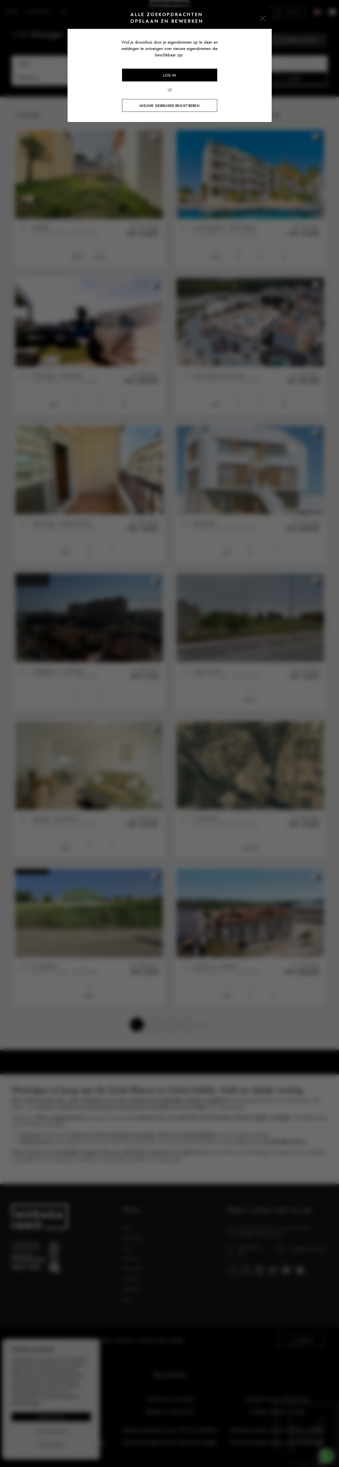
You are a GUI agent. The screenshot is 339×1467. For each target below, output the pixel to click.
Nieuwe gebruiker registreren (169, 105)
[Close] (263, 18)
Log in (169, 75)
